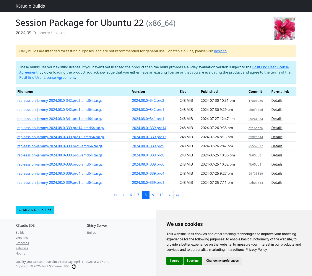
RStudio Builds (30, 6)
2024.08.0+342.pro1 (148, 109)
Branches (22, 243)
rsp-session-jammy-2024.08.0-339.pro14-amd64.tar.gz (60, 127)
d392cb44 (256, 137)
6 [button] (131, 194)
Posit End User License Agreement (47, 77)
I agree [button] (174, 260)
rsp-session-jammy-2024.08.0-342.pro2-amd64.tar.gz (59, 100)
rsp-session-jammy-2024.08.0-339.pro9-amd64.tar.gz (59, 146)
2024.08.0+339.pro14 (149, 127)
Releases (22, 248)
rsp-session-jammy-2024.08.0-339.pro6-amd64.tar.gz (59, 164)
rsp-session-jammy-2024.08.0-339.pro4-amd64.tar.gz (59, 173)
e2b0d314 (256, 183)
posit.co (220, 51)
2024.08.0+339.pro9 (148, 146)
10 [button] (161, 194)
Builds (20, 232)
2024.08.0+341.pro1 (148, 118)
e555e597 (256, 146)
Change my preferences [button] (222, 260)
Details (276, 100)
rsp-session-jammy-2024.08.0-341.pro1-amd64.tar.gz (59, 118)
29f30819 (256, 174)
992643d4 (256, 119)
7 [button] (138, 194)
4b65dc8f (256, 155)
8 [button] (146, 194)
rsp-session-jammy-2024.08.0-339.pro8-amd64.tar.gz (59, 155)
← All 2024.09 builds (34, 210)
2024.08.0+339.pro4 (148, 173)
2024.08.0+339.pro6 (148, 164)
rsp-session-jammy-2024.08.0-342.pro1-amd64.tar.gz (59, 109)
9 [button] (153, 194)
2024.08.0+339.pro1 (148, 182)
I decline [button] (192, 260)
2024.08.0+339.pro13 (149, 137)
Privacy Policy (256, 250)
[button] (115, 195)
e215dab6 (256, 128)
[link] (256, 250)
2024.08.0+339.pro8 (148, 155)
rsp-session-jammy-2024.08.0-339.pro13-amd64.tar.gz (60, 137)
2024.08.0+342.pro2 (148, 100)
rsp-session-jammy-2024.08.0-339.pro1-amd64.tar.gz (59, 182)
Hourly (20, 253)
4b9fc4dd (256, 110)
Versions (22, 238)
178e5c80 (256, 101)
